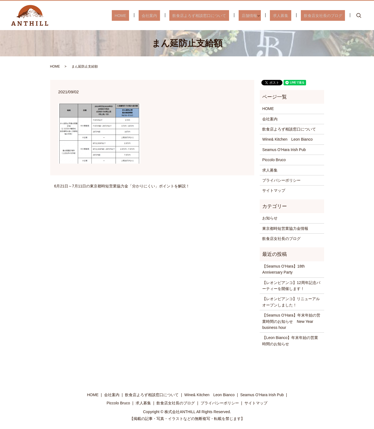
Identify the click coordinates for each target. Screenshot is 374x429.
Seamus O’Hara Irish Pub (284, 149)
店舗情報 (261, 15)
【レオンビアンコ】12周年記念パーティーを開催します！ (291, 285)
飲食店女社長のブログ (326, 15)
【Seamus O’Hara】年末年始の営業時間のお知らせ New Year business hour (291, 321)
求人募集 (289, 15)
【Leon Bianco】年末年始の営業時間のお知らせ (290, 340)
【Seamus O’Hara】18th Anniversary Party (283, 269)
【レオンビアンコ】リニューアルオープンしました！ (291, 302)
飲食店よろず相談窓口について (217, 15)
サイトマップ (273, 190)
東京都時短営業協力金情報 (285, 228)
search (359, 15)
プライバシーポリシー (281, 180)
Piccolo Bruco (274, 160)
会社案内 (173, 15)
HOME (150, 15)
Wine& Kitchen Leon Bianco (287, 139)
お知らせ (270, 218)
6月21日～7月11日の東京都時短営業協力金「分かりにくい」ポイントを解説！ (122, 186)
